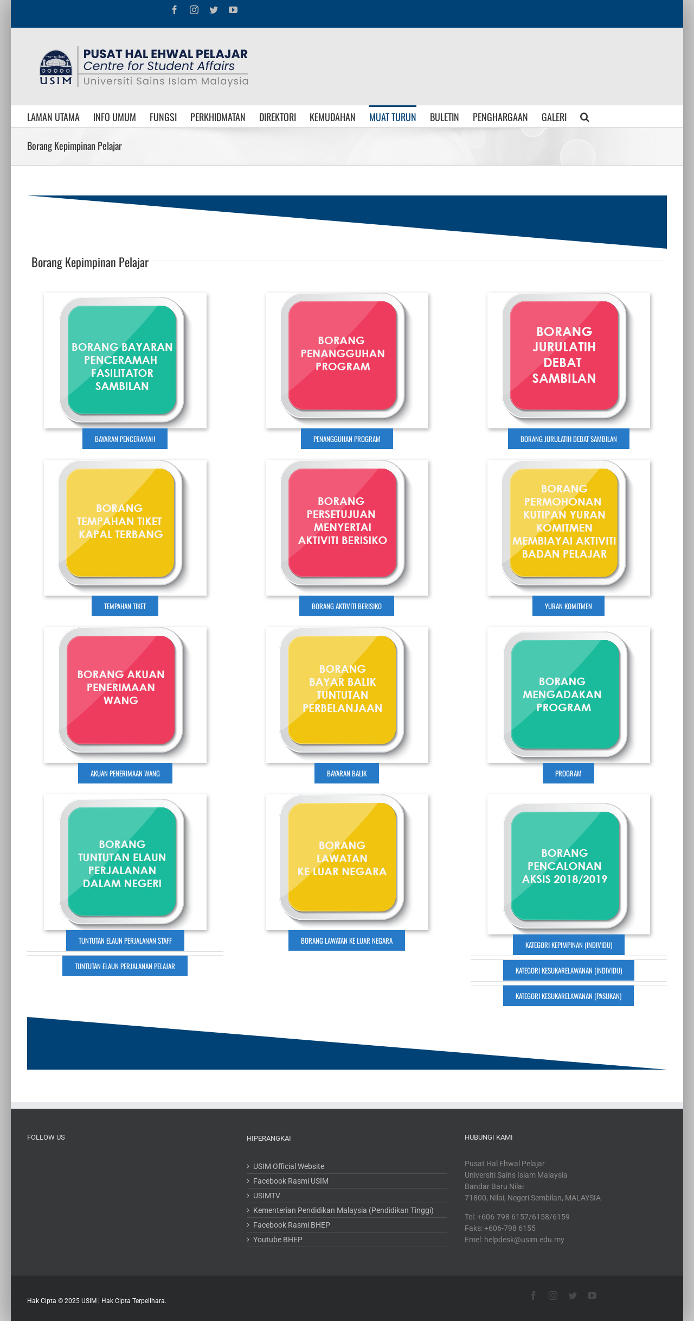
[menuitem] (60, 116)
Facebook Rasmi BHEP (291, 1225)
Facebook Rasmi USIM (291, 1181)
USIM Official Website (288, 1166)
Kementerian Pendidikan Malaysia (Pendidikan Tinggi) (343, 1210)
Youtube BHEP (278, 1239)
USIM (89, 1301)
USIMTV (266, 1195)
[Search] (584, 116)
